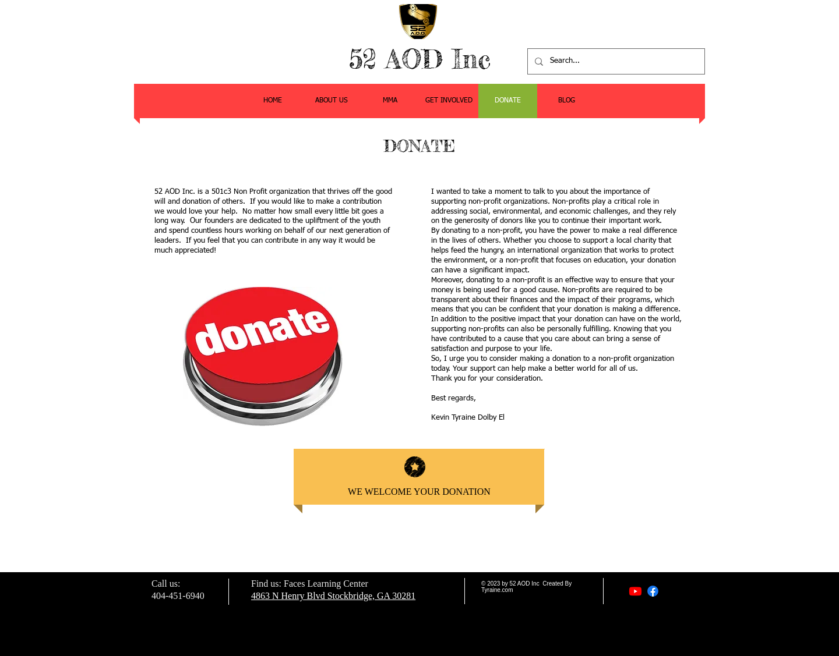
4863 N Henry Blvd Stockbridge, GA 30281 (333, 596)
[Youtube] (635, 591)
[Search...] (615, 61)
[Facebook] (653, 591)
